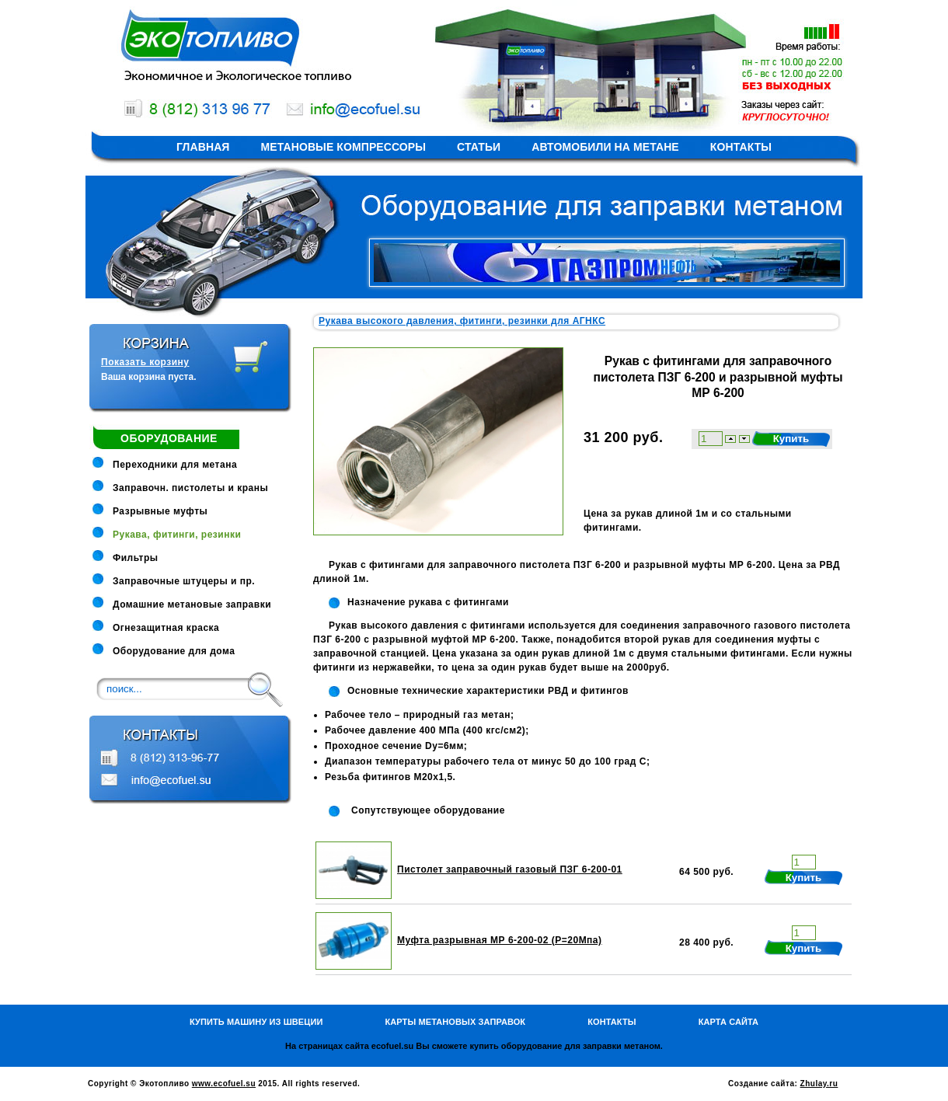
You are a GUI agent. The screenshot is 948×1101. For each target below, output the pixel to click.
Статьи (478, 147)
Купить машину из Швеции (256, 1021)
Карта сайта (728, 1021)
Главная (203, 147)
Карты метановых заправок (455, 1021)
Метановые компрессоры (344, 147)
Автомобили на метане (605, 147)
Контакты (741, 147)
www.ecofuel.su (224, 1083)
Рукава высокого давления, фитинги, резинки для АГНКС (462, 320)
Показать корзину (145, 362)
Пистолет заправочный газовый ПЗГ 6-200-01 (509, 869)
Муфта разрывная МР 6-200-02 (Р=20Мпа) (499, 940)
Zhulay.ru (819, 1083)
